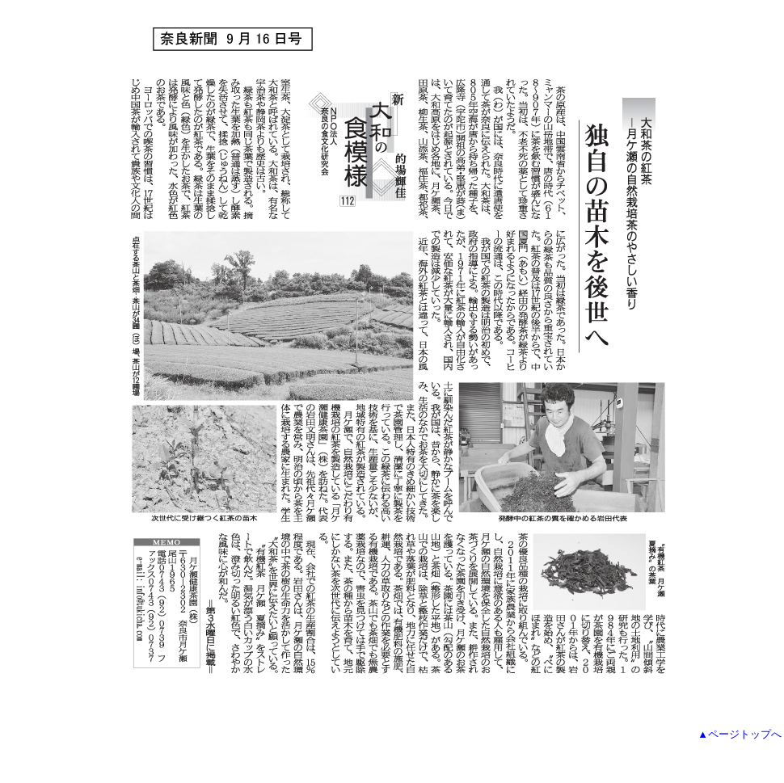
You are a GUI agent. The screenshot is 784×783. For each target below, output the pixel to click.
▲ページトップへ (740, 734)
